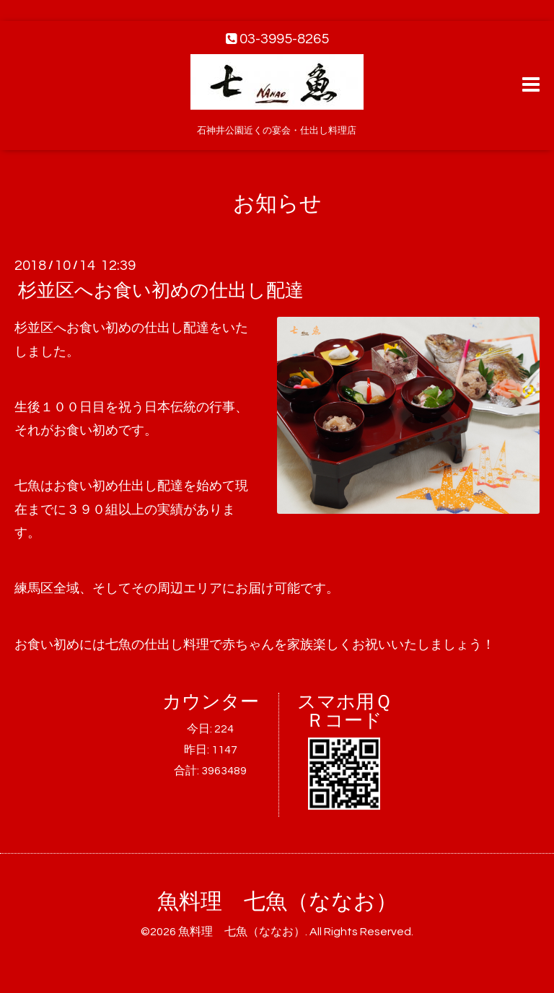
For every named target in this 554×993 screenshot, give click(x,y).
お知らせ (277, 204)
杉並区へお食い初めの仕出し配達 (161, 290)
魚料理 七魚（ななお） (277, 902)
